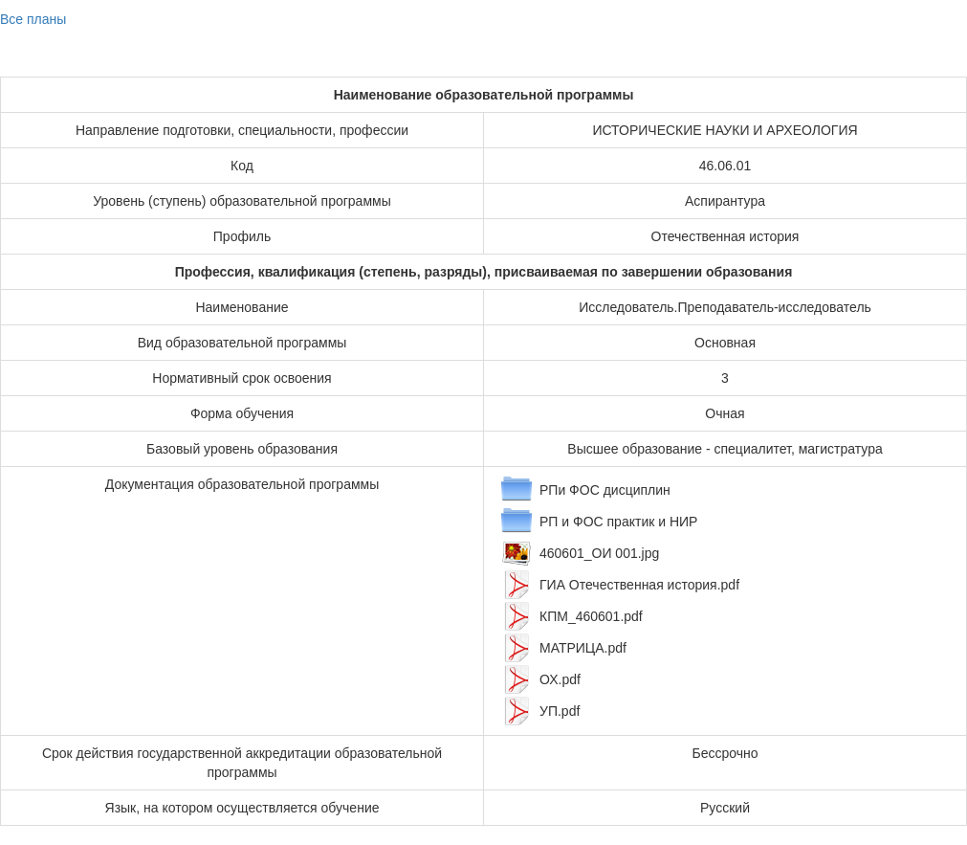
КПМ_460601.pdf (591, 616)
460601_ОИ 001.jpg (599, 553)
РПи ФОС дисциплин (604, 490)
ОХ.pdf (560, 679)
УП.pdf (559, 711)
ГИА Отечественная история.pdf (639, 584)
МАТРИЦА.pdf (582, 648)
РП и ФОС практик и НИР (618, 521)
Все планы (33, 19)
